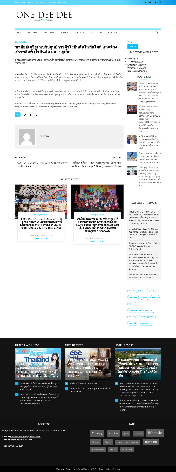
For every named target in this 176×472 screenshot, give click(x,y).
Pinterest (62, 3)
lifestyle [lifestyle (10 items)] (144, 297)
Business (79, 33)
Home (19, 33)
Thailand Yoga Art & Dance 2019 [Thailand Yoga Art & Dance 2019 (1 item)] (141, 310)
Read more (40, 238)
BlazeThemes (114, 469)
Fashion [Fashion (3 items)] (143, 291)
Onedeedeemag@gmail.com (25, 436)
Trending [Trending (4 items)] (132, 317)
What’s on (132, 68)
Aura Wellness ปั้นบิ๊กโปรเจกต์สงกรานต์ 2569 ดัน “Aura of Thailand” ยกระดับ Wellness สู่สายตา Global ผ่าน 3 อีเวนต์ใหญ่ (38, 369)
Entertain (49, 33)
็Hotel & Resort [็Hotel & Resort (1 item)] (145, 323)
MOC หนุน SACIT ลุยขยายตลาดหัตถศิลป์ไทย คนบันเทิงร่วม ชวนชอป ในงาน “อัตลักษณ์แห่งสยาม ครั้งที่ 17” (149, 142)
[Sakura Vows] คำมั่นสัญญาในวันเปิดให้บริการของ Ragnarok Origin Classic (143, 246)
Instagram (41, 3)
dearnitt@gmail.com (21, 440)
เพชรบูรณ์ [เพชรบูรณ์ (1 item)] (132, 323)
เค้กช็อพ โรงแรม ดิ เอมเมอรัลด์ (83, 383)
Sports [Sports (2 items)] (131, 304)
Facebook (20, 3)
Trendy (64, 33)
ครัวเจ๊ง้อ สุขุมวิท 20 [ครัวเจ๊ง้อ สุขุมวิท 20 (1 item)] (147, 317)
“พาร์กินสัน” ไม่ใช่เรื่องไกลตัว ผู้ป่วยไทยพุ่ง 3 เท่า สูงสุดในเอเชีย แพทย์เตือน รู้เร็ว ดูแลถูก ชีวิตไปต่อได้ (39, 386)
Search (133, 46)
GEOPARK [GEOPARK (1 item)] (133, 297)
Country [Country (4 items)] (132, 291)
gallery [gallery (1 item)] (153, 291)
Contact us (114, 33)
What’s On (96, 33)
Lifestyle (32, 33)
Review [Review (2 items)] (155, 297)
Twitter (30, 3)
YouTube (52, 3)
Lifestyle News (21, 42)
